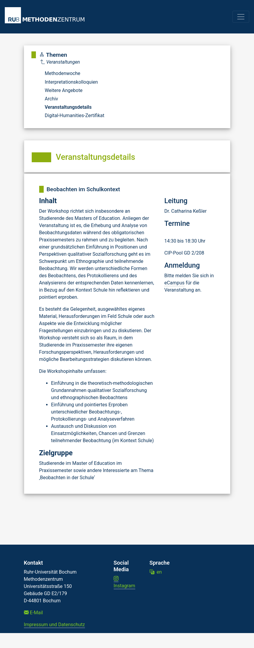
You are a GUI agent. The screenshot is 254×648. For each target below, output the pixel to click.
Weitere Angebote (64, 90)
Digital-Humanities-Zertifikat (74, 115)
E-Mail (33, 612)
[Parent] (72, 62)
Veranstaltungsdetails (68, 107)
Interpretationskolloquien (71, 82)
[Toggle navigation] (240, 17)
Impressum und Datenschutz (54, 624)
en (156, 572)
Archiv (51, 99)
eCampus (174, 283)
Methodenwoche (62, 73)
